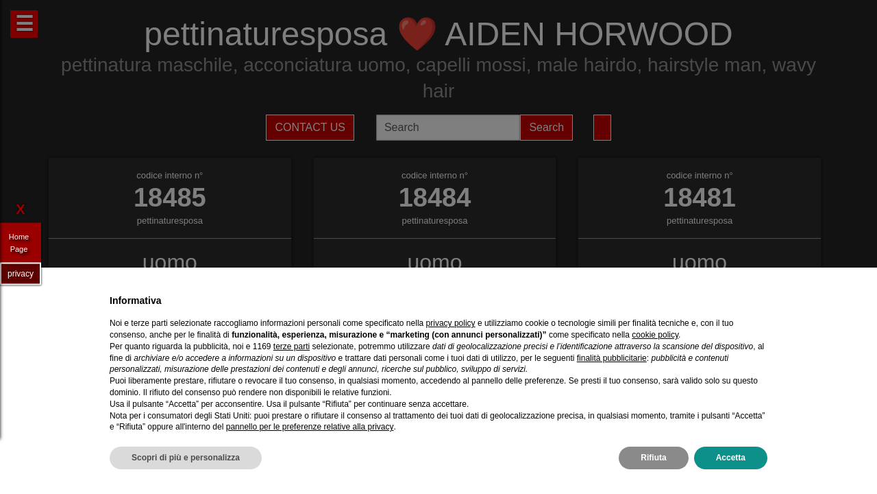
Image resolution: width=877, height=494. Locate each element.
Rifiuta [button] (653, 457)
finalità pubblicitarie (612, 358)
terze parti (291, 346)
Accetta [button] (730, 457)
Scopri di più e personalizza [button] (186, 457)
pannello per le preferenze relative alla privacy (310, 427)
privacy (21, 273)
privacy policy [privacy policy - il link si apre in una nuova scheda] (450, 323)
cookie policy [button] (655, 335)
